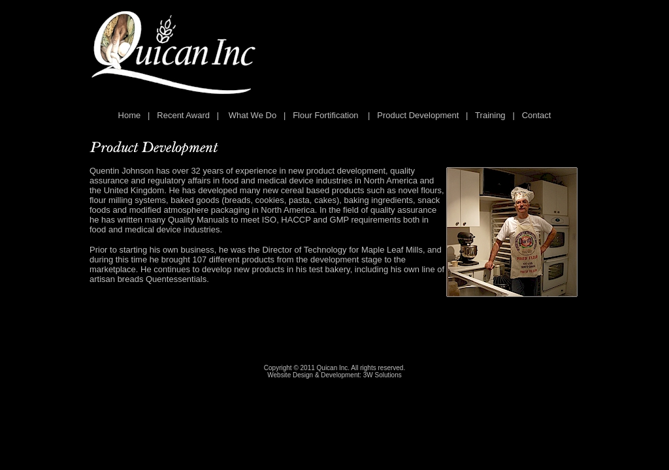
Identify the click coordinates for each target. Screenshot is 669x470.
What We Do (252, 115)
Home (129, 115)
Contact (536, 115)
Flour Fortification (325, 115)
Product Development (418, 115)
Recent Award (183, 115)
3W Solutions (382, 375)
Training (490, 115)
